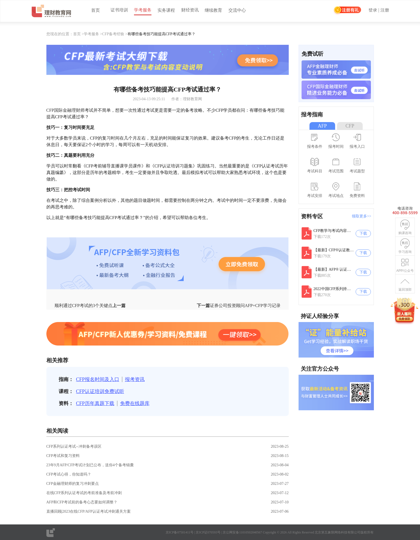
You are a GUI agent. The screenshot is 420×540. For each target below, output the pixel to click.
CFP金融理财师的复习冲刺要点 (72, 484)
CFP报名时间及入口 (97, 379)
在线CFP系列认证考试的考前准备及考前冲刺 (84, 493)
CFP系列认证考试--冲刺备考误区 (74, 446)
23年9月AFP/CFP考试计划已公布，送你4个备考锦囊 (90, 465)
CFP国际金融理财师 (65, 110)
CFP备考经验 (113, 34)
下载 (363, 233)
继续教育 (213, 10)
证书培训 (119, 10)
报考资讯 (135, 379)
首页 (95, 10)
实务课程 (166, 10)
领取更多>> (361, 216)
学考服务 (142, 10)
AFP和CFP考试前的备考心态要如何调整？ (82, 502)
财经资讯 (190, 10)
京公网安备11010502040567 (242, 532)
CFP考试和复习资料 (63, 456)
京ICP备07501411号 (179, 532)
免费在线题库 (135, 403)
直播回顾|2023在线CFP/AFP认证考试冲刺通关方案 (88, 511)
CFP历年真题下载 (95, 403)
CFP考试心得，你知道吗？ (68, 474)
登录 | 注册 (378, 10)
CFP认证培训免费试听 (100, 391)
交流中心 (237, 10)
